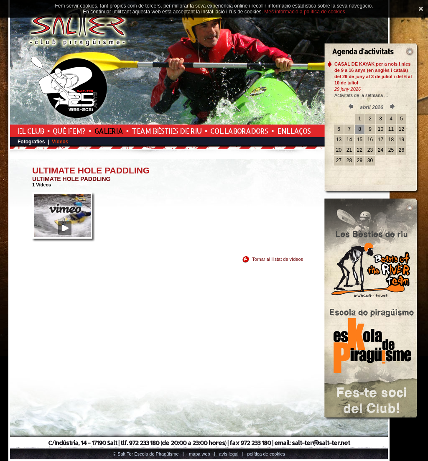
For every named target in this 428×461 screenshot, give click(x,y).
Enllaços (294, 130)
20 (338, 150)
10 (380, 129)
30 (370, 160)
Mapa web (199, 453)
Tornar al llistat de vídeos (277, 259)
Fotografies (31, 142)
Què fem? (69, 130)
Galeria (108, 130)
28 (349, 160)
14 (349, 140)
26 (401, 150)
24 (380, 150)
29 (359, 160)
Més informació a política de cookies (304, 12)
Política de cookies (266, 453)
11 (391, 129)
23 (370, 150)
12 (401, 129)
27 (338, 160)
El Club (31, 130)
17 (380, 140)
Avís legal (228, 453)
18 (391, 140)
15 (359, 140)
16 (370, 140)
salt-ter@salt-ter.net (321, 443)
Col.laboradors (239, 130)
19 (401, 140)
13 (338, 140)
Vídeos (60, 142)
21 (349, 150)
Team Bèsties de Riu (166, 130)
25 (391, 150)
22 (359, 150)
